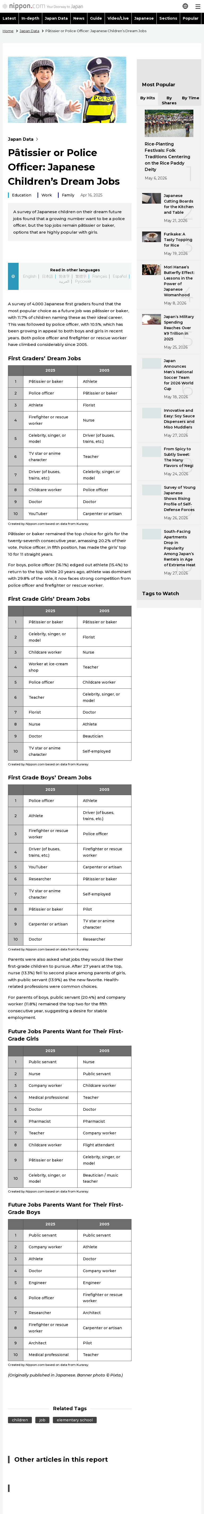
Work (46, 195)
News (78, 18)
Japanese (144, 18)
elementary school (75, 1420)
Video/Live (118, 18)
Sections (168, 18)
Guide (96, 18)
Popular (190, 18)
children (20, 1420)
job (42, 1420)
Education (21, 195)
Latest (9, 18)
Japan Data (56, 18)
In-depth (30, 18)
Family (68, 195)
